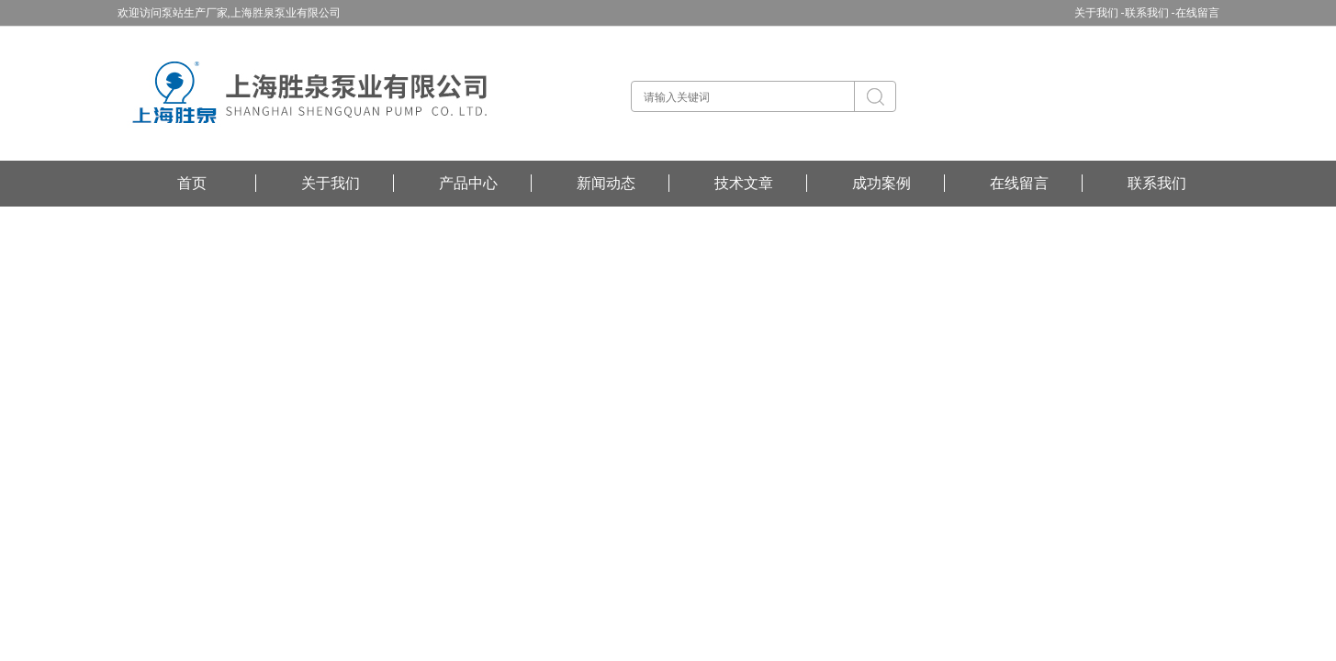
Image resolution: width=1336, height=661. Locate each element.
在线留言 (1197, 12)
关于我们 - (1099, 12)
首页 (192, 183)
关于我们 (330, 183)
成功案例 (881, 183)
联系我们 (1157, 183)
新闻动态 (606, 183)
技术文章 (743, 183)
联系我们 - (1150, 12)
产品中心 (468, 183)
